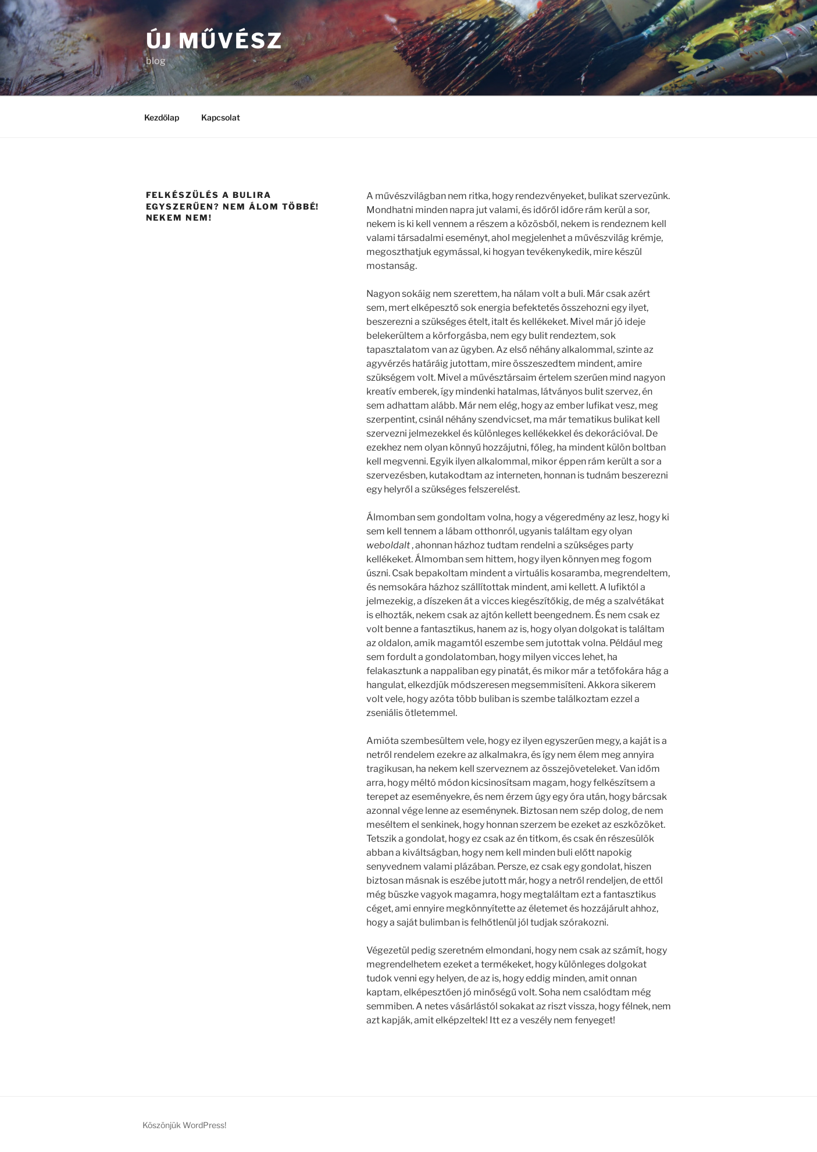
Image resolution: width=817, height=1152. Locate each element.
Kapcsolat (220, 117)
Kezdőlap (161, 117)
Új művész (214, 41)
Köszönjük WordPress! (184, 1125)
